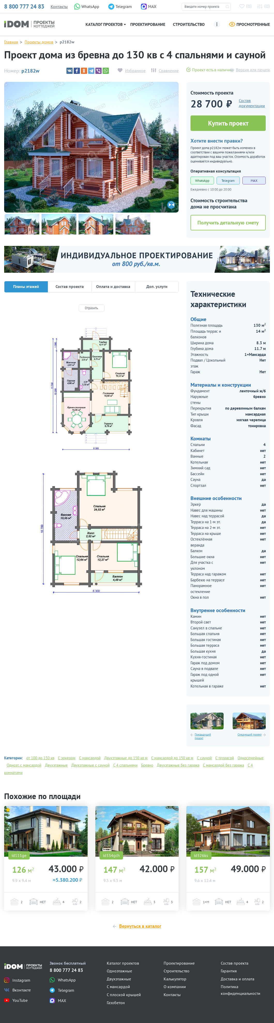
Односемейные (251, 757)
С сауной (204, 757)
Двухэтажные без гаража (178, 765)
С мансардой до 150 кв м (172, 757)
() (246, 6)
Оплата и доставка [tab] (113, 286)
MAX (254, 180)
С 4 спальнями (125, 765)
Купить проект (228, 123)
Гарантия (229, 970)
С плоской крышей (124, 994)
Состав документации (252, 103)
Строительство (189, 24)
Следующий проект (250, 734)
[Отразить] (91, 308)
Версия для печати (253, 69)
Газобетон (116, 1002)
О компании (175, 986)
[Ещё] (217, 24)
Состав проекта (234, 963)
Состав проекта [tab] (70, 286)
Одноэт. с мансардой (24, 765)
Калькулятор (175, 978)
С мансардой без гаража (223, 765)
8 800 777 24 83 (24, 6)
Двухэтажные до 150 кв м (126, 757)
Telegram (228, 180)
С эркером (66, 757)
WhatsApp (202, 180)
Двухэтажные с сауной (90, 765)
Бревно (147, 765)
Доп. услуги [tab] (157, 286)
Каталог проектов (104, 24)
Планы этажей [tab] (26, 286)
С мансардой (90, 757)
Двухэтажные (56, 765)
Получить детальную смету (228, 222)
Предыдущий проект (203, 736)
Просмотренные (249, 24)
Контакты (59, 6)
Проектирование (147, 24)
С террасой (224, 757)
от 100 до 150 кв (40, 757)
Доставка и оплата (237, 978)
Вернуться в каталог (140, 926)
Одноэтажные (119, 970)
